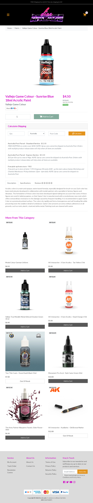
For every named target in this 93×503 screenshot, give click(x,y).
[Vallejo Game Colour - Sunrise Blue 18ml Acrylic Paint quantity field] (17, 116)
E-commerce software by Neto (56, 498)
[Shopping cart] (85, 15)
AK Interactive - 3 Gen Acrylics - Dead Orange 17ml (67, 317)
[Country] (36, 134)
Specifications (25, 183)
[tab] (11, 183)
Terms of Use (50, 462)
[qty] (16, 134)
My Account (11, 462)
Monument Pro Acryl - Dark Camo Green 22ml (65, 373)
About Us (29, 462)
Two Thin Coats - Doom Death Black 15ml (20, 373)
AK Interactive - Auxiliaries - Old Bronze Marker (66, 428)
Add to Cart (46, 116)
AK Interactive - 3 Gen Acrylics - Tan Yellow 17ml (66, 262)
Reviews (43, 183)
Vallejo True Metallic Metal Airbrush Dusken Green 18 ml (24, 318)
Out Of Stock (25, 381)
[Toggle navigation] (8, 15)
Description (11, 183)
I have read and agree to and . (74, 476)
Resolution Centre (11, 471)
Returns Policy (50, 470)
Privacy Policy (50, 466)
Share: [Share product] (11, 108)
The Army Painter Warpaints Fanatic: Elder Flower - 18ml (24, 429)
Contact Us (30, 466)
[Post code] (56, 134)
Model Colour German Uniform (16, 262)
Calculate (76, 133)
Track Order (11, 466)
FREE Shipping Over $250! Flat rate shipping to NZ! (46, 2)
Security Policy (50, 474)
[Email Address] (70, 472)
